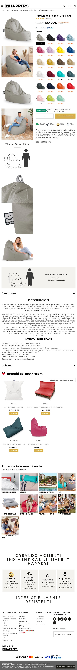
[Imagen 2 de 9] (29, 482)
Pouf (59, 492)
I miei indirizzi (40, 624)
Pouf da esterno (64, 514)
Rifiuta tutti (69, 666)
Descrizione (9, 293)
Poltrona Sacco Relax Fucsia (38, 444)
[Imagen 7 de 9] (48, 504)
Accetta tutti (57, 666)
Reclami (5, 626)
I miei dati (39, 622)
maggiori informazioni (11, 588)
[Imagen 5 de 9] (10, 504)
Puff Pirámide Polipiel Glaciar (14, 444)
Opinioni (48, 18)
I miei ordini (40, 619)
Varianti (39, 32)
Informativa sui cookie (30, 666)
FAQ (4, 623)
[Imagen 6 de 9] (29, 504)
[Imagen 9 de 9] (10, 526)
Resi (4, 638)
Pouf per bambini (27, 514)
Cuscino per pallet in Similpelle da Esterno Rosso (45, 407)
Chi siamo (22, 616)
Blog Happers (7, 631)
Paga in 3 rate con (44, 28)
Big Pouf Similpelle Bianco (13, 407)
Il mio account (40, 616)
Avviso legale (23, 622)
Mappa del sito (7, 640)
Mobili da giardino (46, 492)
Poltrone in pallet (9, 514)
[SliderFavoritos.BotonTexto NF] (61, 380)
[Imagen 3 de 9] (48, 482)
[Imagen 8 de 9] (66, 504)
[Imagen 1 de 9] (10, 482)
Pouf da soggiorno (46, 514)
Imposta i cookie (36, 667)
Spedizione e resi (8, 616)
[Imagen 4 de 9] (66, 482)
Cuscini (23, 492)
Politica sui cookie (25, 628)
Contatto (22, 619)
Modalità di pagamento (10, 628)
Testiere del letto (9, 492)
